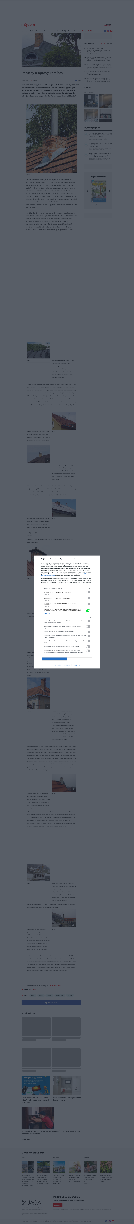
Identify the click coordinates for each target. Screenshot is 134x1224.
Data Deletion (57, 665)
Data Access (67, 665)
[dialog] (67, 612)
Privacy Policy (76, 665)
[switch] (88, 592)
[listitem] (67, 588)
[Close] (96, 559)
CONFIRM (54, 659)
